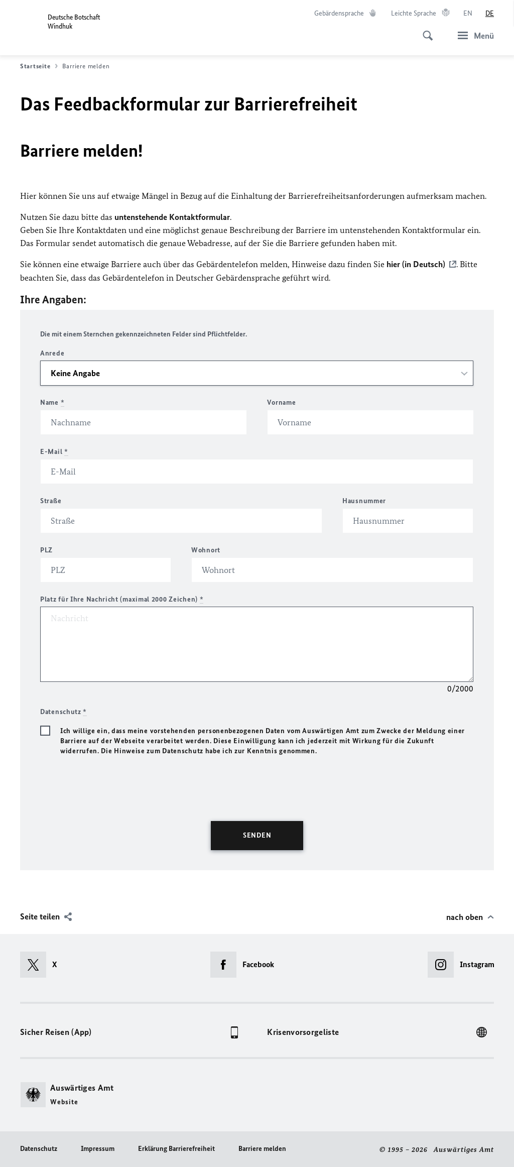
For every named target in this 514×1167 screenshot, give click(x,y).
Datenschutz (38, 1148)
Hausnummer (364, 500)
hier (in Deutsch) (416, 264)
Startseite (39, 66)
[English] (467, 14)
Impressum (97, 1148)
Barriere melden (262, 1148)
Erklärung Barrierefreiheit (176, 1148)
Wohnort (205, 549)
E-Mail (54, 451)
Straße (50, 500)
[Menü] (473, 35)
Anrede (52, 352)
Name (52, 402)
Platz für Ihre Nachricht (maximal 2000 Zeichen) (121, 599)
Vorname (281, 402)
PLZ (46, 549)
